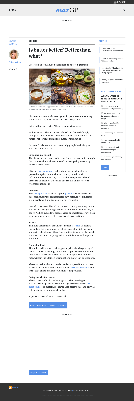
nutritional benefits (80, 267)
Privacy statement (65, 391)
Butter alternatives (38, 305)
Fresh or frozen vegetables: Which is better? (112, 60)
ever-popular (40, 193)
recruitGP (82, 391)
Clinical (13, 44)
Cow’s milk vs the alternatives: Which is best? (112, 49)
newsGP (12, 41)
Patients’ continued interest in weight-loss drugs (110, 115)
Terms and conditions (50, 391)
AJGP (89, 391)
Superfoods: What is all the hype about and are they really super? (112, 70)
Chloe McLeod (15, 62)
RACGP (75, 391)
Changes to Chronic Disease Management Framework (110, 149)
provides (69, 193)
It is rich (76, 225)
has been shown (46, 171)
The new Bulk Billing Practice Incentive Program (111, 125)
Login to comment (38, 372)
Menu (12, 10)
